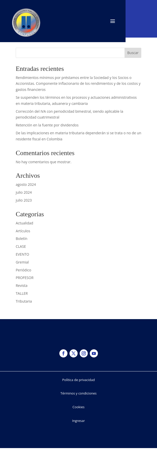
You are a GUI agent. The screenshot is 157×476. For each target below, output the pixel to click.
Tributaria (24, 301)
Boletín (21, 238)
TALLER (22, 293)
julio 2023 (24, 200)
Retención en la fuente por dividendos (47, 125)
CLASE (21, 246)
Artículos (23, 230)
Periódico (23, 270)
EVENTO (22, 254)
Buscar (133, 52)
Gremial (22, 262)
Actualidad (24, 223)
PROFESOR (24, 277)
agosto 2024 (26, 184)
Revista (21, 285)
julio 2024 (24, 192)
